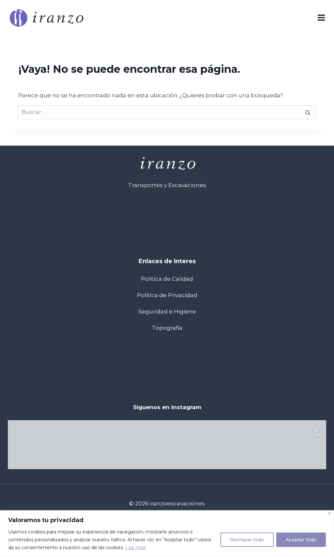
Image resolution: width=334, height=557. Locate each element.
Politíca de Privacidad (167, 295)
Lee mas (135, 547)
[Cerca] (329, 513)
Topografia (167, 328)
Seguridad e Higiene (167, 311)
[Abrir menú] (321, 18)
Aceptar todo (301, 540)
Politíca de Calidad (167, 279)
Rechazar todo (247, 540)
